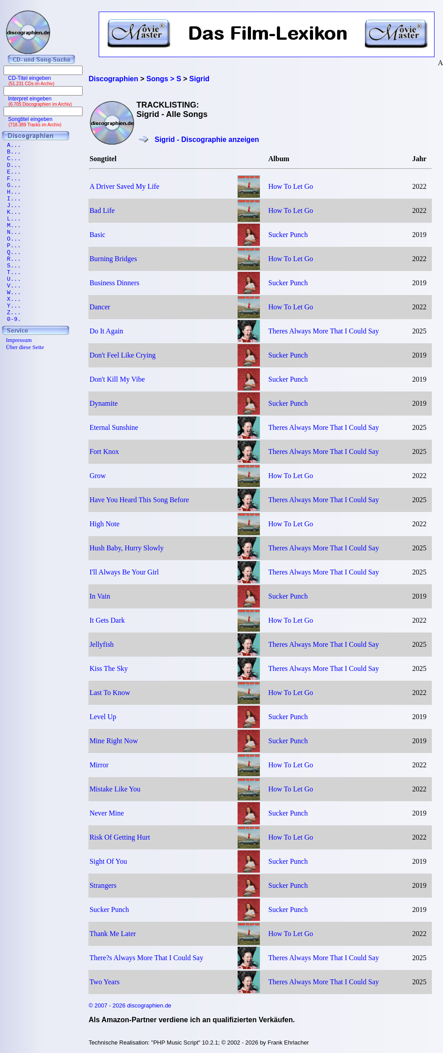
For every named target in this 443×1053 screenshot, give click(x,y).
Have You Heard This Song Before (139, 500)
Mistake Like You (114, 789)
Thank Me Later (112, 933)
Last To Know (109, 692)
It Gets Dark (107, 620)
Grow (97, 475)
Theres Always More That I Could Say (323, 331)
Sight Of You (108, 861)
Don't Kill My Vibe (117, 379)
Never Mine (106, 813)
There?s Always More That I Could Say (146, 957)
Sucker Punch (288, 234)
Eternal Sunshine (113, 427)
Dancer (99, 307)
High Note (104, 524)
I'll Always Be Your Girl (124, 572)
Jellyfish (101, 644)
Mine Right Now (113, 741)
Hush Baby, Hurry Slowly (126, 548)
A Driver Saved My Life (124, 186)
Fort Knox (104, 451)
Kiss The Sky (108, 668)
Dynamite (103, 403)
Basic (97, 234)
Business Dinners (114, 283)
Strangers (102, 885)
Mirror (99, 765)
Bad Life (101, 210)
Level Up (102, 716)
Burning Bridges (113, 258)
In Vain (99, 596)
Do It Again (106, 331)
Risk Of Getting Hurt (119, 837)
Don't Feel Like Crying (122, 355)
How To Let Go (290, 186)
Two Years (104, 982)
